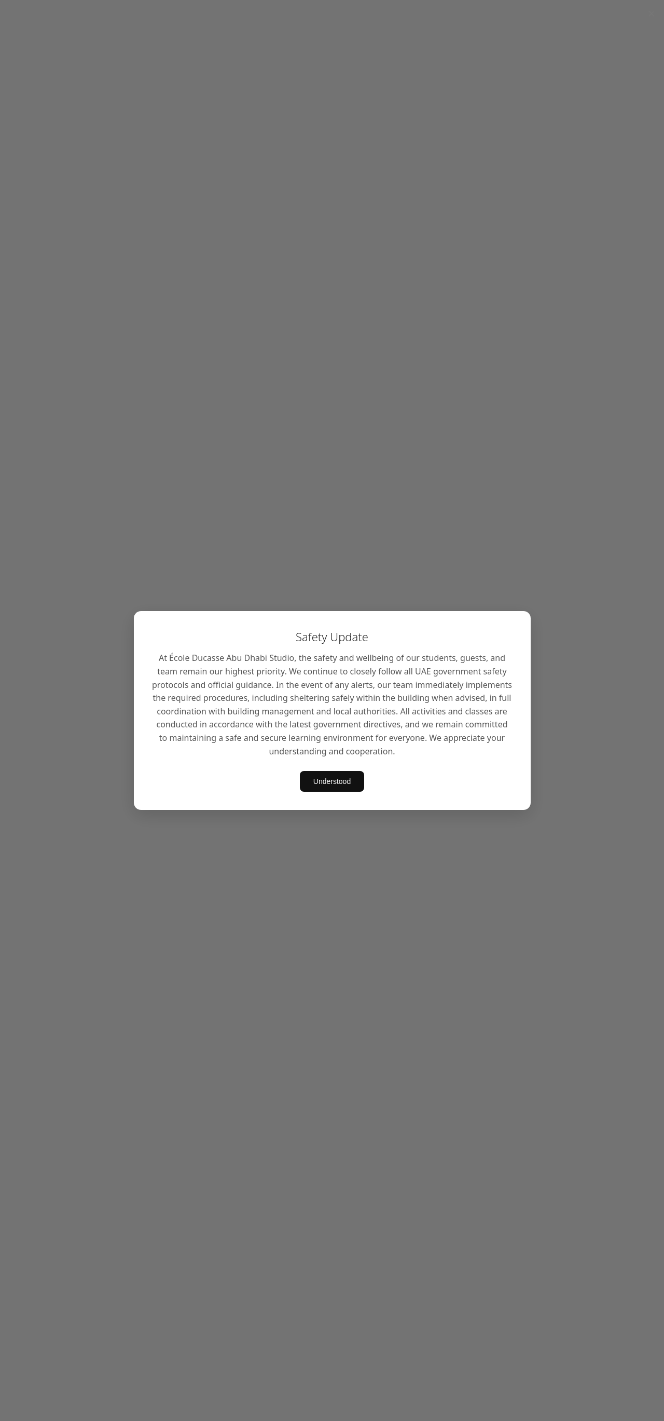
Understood (332, 781)
